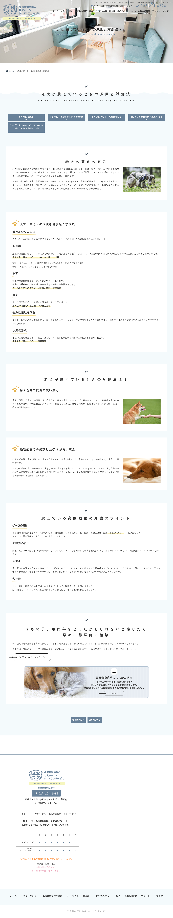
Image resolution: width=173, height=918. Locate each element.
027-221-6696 (151, 6)
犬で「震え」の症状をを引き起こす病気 (66, 118)
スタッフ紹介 (67, 11)
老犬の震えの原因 (26, 118)
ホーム (56, 11)
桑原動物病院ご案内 (84, 11)
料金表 (112, 11)
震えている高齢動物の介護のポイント (146, 118)
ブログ (165, 11)
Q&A (134, 11)
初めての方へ (123, 11)
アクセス (156, 11)
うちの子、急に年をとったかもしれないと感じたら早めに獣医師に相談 (26, 128)
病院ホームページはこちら (41, 658)
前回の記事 (78, 721)
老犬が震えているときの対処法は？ (106, 118)
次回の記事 (95, 721)
